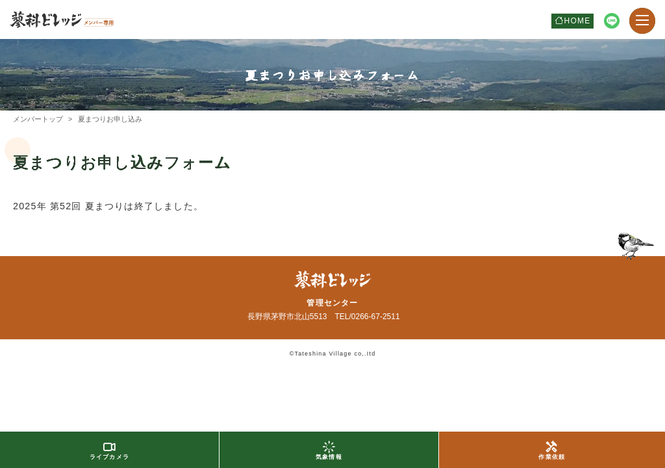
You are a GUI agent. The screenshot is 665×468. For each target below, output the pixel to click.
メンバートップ (38, 119)
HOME (577, 20)
